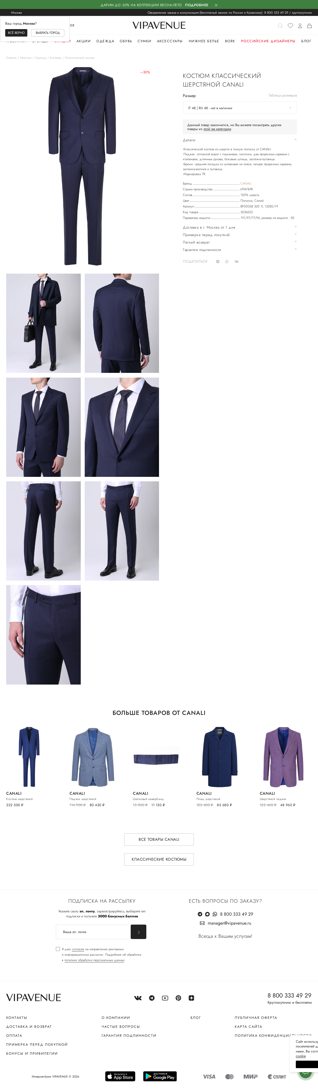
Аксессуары (170, 41)
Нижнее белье (204, 41)
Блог (306, 41)
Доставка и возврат (29, 1026)
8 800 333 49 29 (276, 12)
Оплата (14, 1035)
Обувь (126, 41)
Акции (84, 41)
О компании (116, 1017)
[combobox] (240, 107)
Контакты (16, 1017)
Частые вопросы (121, 1026)
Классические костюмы (159, 859)
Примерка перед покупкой (37, 1044)
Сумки (145, 41)
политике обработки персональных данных (94, 960)
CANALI (245, 183)
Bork (230, 41)
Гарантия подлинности (129, 1035)
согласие (78, 949)
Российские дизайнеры (268, 41)
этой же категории (217, 128)
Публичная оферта (256, 1017)
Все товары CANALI (159, 839)
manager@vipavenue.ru (229, 923)
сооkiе (220, 1055)
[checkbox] (98, 954)
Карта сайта (248, 1026)
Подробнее (196, 4)
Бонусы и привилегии (32, 1053)
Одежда (105, 41)
